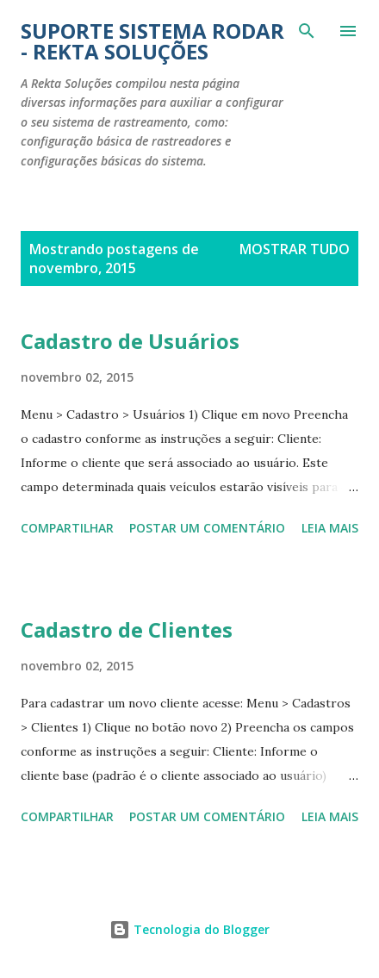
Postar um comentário (207, 528)
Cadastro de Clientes (127, 629)
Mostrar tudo (294, 249)
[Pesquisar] (306, 31)
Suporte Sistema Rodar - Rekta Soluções (152, 40)
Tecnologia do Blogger (189, 929)
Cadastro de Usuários (130, 341)
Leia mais (329, 528)
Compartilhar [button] (67, 528)
